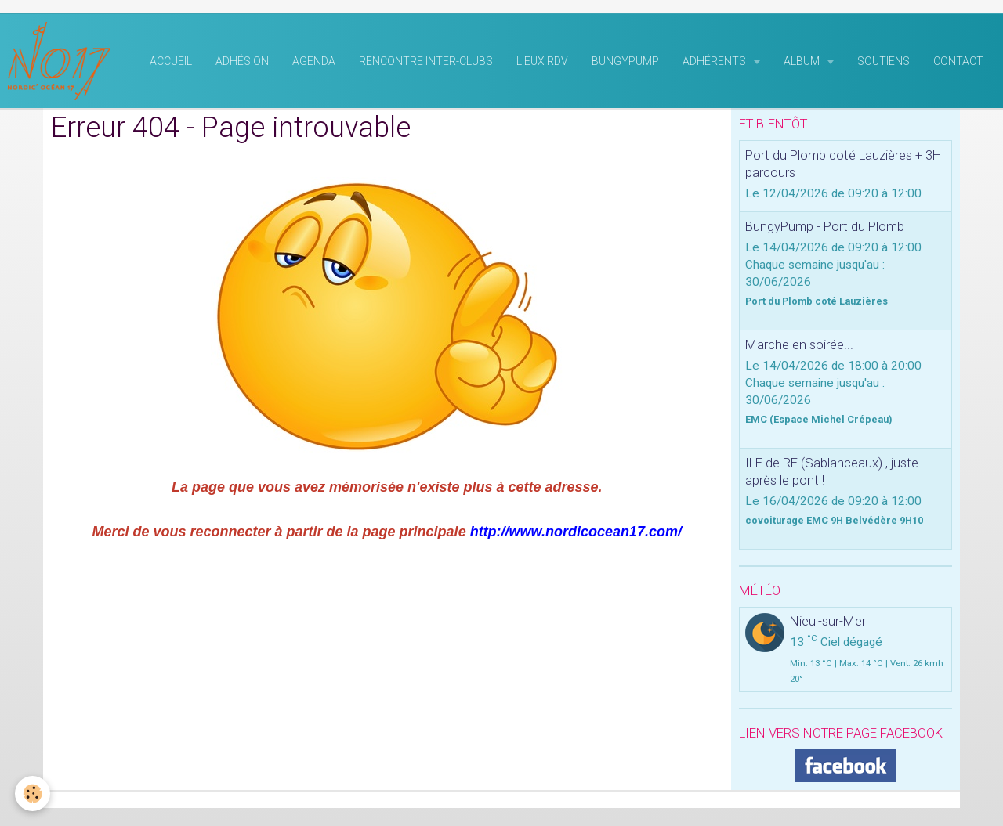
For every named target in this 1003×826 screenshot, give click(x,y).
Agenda (313, 63)
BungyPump (625, 63)
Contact (958, 63)
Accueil (171, 63)
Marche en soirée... (799, 347)
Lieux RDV (542, 63)
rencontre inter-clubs (426, 63)
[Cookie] (33, 793)
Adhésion (242, 63)
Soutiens (883, 63)
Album (803, 63)
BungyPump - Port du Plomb (824, 228)
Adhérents (715, 63)
